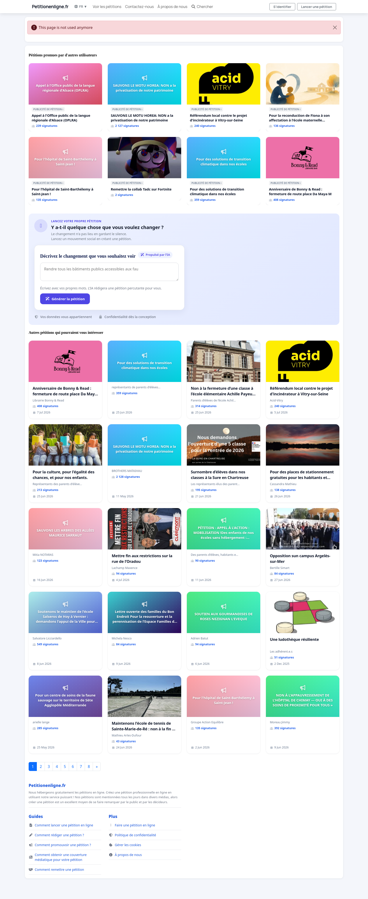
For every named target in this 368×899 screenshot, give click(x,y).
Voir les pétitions (107, 6)
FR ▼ (80, 6)
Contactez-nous (139, 6)
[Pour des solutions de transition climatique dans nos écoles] (223, 171)
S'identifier (282, 6)
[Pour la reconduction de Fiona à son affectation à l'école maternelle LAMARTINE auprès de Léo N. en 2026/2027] (302, 97)
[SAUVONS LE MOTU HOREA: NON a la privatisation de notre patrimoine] (144, 97)
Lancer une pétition (316, 6)
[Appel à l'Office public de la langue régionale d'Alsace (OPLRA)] (65, 97)
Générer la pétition (65, 298)
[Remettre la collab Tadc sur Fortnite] (144, 168)
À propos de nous (172, 6)
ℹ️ (62, 109)
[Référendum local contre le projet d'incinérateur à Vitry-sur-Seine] (223, 97)
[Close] (335, 27)
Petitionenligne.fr (50, 7)
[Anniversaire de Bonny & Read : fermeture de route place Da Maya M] (302, 171)
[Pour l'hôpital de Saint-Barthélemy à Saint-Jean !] (65, 171)
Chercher (202, 6)
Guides (36, 816)
